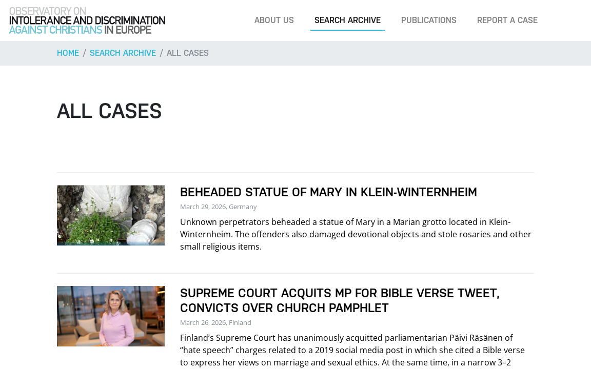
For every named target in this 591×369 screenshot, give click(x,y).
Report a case (507, 20)
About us (274, 20)
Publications (429, 20)
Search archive (347, 20)
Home (68, 53)
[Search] (567, 20)
